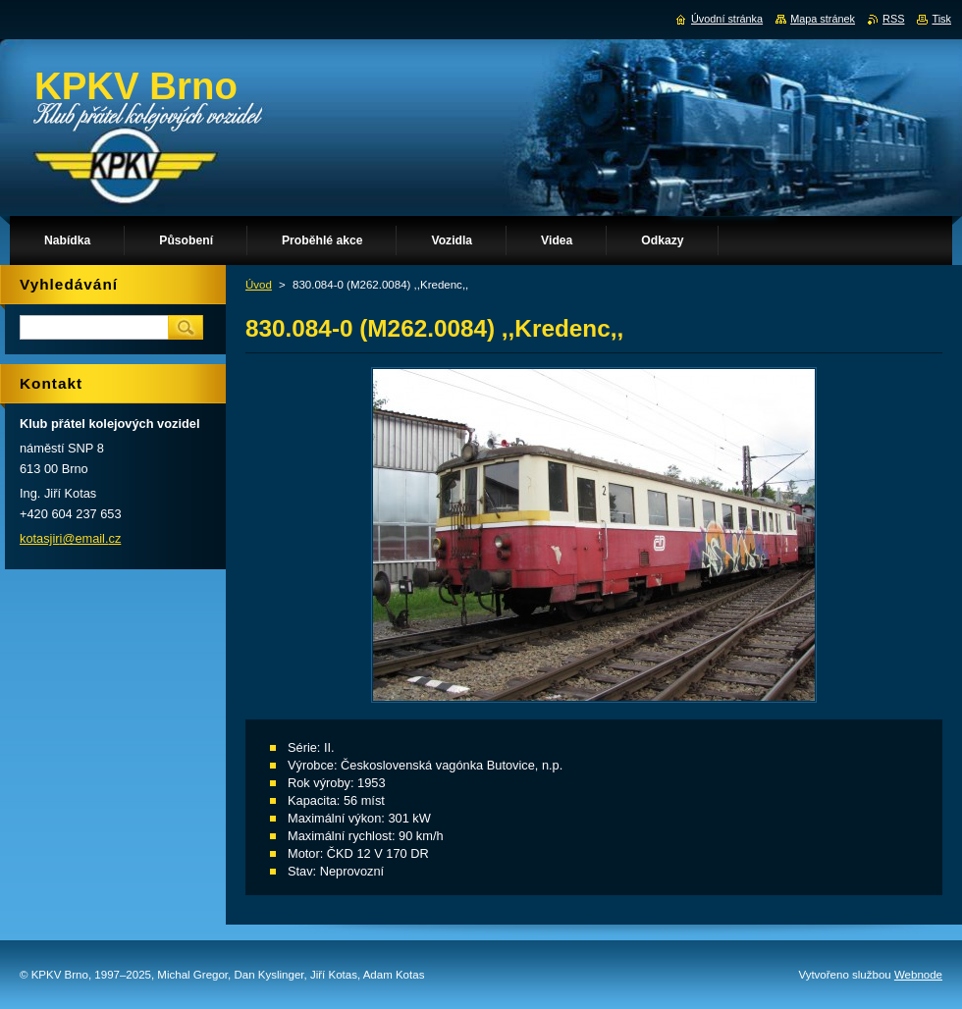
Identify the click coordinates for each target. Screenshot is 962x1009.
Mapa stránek (822, 19)
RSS (893, 19)
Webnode (918, 975)
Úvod (258, 285)
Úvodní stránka (727, 19)
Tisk (941, 19)
